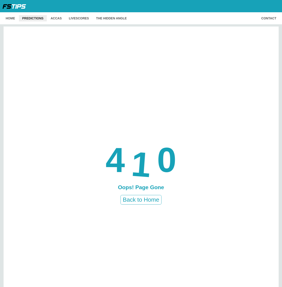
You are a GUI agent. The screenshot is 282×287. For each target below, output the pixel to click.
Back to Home (141, 199)
